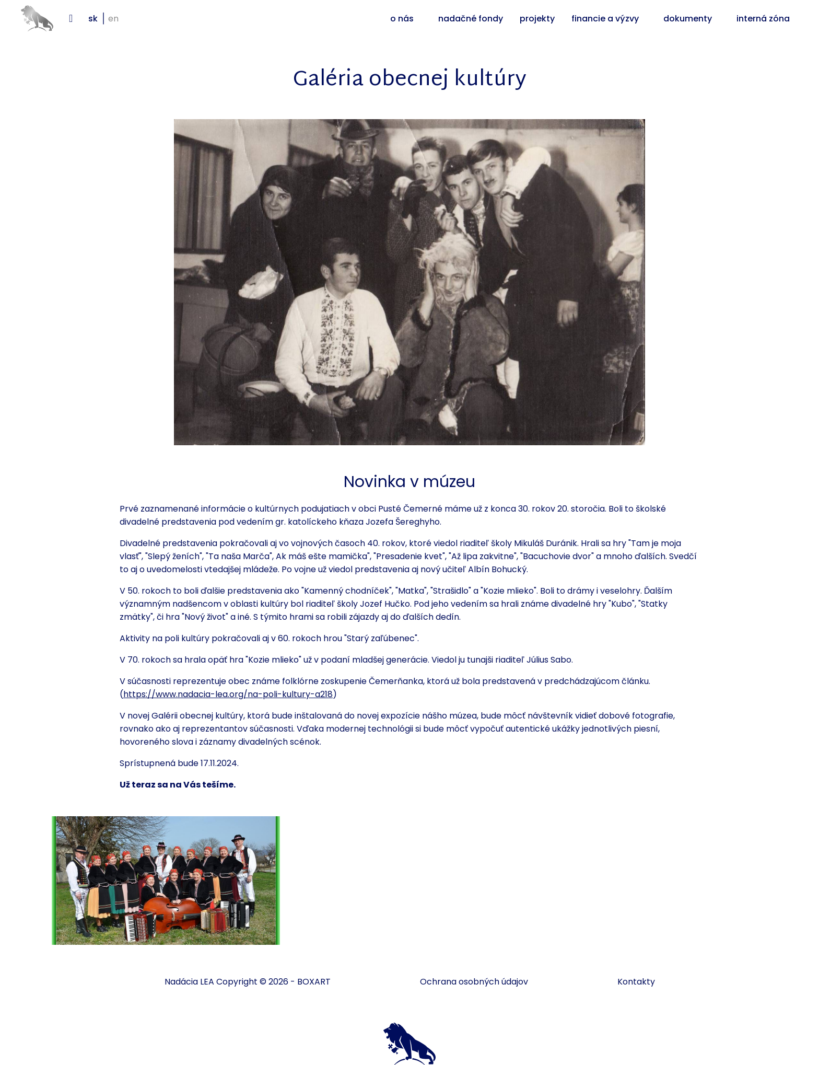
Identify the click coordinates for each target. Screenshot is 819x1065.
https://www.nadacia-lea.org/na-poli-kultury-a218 (228, 694)
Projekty (537, 19)
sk (93, 19)
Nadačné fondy (470, 19)
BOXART (314, 982)
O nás (402, 19)
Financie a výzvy (605, 19)
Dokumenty (687, 19)
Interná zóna (763, 19)
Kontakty (636, 982)
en (113, 19)
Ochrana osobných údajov (474, 982)
